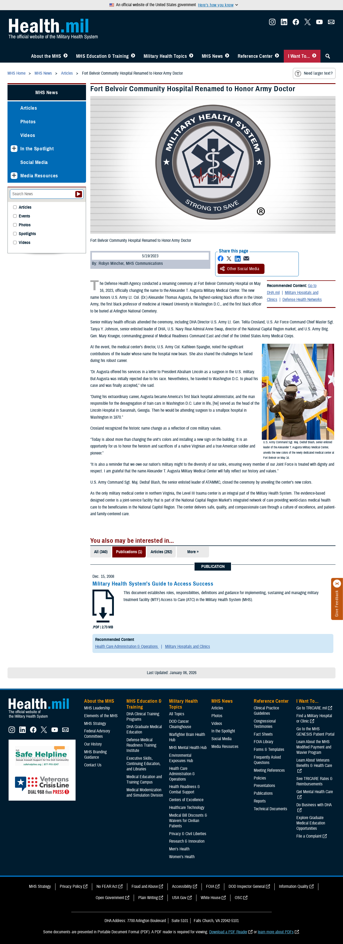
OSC (238, 897)
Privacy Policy (71, 886)
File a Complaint (309, 836)
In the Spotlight (37, 149)
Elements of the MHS (101, 715)
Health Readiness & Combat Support (184, 789)
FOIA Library (263, 741)
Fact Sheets (263, 734)
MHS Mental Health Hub (188, 747)
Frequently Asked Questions (267, 760)
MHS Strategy (95, 723)
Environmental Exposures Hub (181, 758)
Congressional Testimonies (265, 723)
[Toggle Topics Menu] (191, 56)
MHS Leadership (97, 708)
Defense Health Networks (302, 299)
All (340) (100, 552)
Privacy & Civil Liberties (187, 833)
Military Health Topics (165, 56)
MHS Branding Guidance (95, 754)
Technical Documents (270, 809)
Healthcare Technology (186, 807)
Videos (27, 135)
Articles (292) (161, 552)
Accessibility (182, 886)
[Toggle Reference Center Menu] (277, 56)
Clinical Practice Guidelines (266, 710)
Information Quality (293, 886)
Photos (28, 122)
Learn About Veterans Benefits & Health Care (314, 763)
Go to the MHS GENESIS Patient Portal (315, 731)
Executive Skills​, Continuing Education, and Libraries (143, 764)
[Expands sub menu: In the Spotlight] (14, 148)
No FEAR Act (106, 886)
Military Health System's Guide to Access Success (153, 583)
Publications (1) (129, 552)
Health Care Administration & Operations (127, 646)
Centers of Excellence (186, 799)
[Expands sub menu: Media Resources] (14, 175)
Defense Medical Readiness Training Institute (141, 745)
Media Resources (39, 176)
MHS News (212, 56)
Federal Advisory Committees (97, 733)
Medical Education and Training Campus (144, 779)
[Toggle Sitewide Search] (327, 56)
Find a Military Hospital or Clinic (314, 718)
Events (24, 216)
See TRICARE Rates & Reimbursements (314, 781)
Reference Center (255, 56)
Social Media (34, 162)
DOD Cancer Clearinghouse (180, 724)
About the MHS (46, 56)
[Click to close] (337, 584)
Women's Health (182, 856)
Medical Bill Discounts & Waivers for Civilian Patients (188, 821)
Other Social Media (239, 269)
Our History (93, 744)
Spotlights (27, 233)
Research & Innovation (186, 841)
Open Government (110, 897)
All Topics (176, 714)
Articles (28, 108)
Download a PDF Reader (228, 932)
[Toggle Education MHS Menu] (133, 56)
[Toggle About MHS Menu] (66, 56)
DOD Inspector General (247, 886)
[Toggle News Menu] (227, 56)
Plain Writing (148, 897)
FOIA (210, 886)
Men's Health (179, 849)
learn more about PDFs (276, 932)
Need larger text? (314, 73)
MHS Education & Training (102, 56)
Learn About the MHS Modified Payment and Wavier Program (313, 747)
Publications (263, 793)
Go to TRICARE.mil (311, 708)
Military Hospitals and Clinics (187, 646)
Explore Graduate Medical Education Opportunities (310, 823)
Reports (260, 801)
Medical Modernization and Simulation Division (144, 792)
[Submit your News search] (78, 194)
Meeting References (269, 770)
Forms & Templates (269, 749)
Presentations (264, 785)
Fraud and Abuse (145, 886)
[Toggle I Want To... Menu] (314, 56)
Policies (260, 778)
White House (211, 897)
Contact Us (93, 765)
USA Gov (179, 897)
